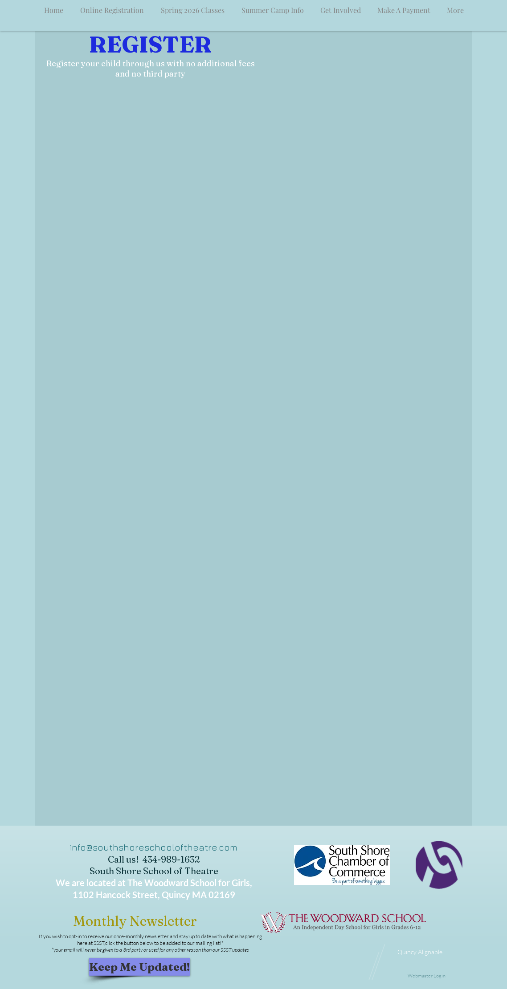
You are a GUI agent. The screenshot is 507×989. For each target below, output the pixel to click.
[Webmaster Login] (426, 976)
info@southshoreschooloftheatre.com (153, 847)
